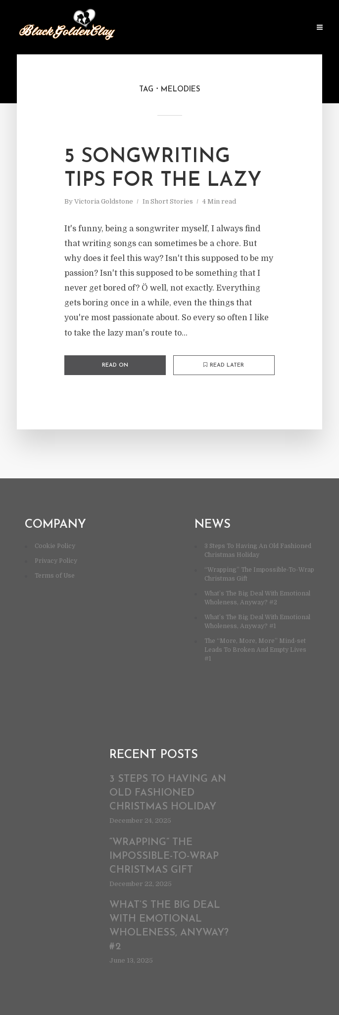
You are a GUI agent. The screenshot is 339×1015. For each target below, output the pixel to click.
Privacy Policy (56, 560)
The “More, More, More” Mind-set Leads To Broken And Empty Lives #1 (255, 649)
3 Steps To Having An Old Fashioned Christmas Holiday (167, 793)
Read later (223, 365)
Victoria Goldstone (103, 201)
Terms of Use (55, 575)
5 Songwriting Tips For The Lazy (162, 169)
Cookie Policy (55, 546)
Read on (115, 365)
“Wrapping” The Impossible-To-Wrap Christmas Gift (164, 856)
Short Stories (171, 201)
